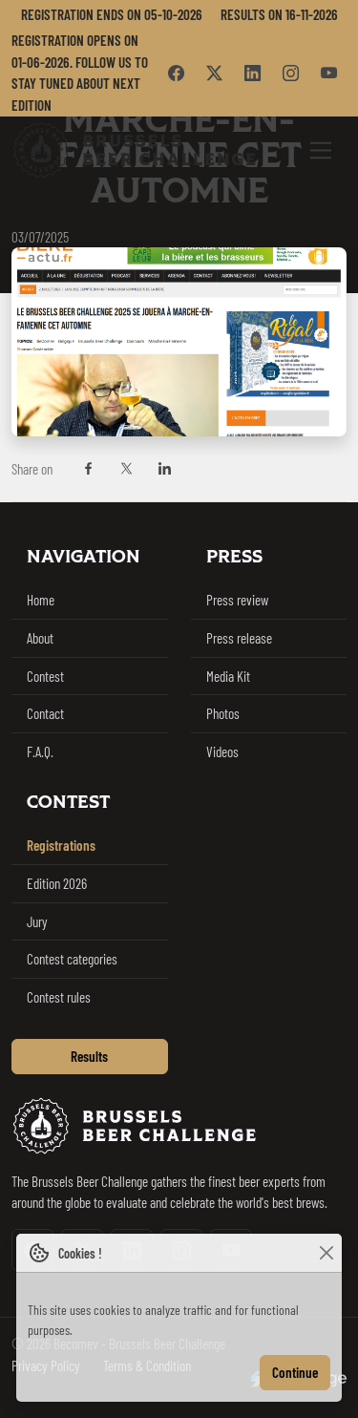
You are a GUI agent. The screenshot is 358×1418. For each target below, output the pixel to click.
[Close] (326, 1253)
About (40, 637)
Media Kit (228, 676)
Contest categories (72, 958)
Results (89, 1056)
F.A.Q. (40, 751)
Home (40, 599)
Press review (237, 599)
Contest (45, 676)
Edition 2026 (57, 883)
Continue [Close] (295, 1372)
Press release (239, 637)
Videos (222, 751)
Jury (37, 921)
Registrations (61, 845)
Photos (223, 713)
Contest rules (59, 996)
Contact (45, 713)
